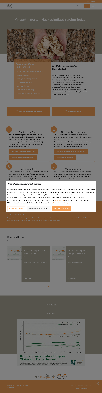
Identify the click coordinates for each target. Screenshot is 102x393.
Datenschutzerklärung (60, 203)
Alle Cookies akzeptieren (61, 209)
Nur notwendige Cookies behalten (39, 209)
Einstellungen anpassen (16, 209)
